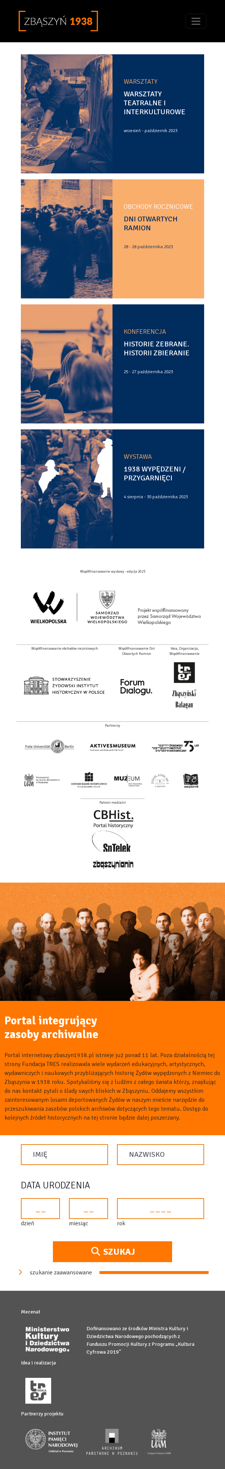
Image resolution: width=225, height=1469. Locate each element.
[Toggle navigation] (196, 21)
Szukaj (112, 1251)
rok (121, 1223)
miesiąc (78, 1223)
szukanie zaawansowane (54, 1272)
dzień (27, 1223)
